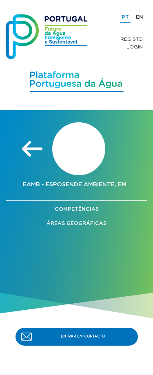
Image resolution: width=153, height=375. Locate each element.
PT (125, 17)
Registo (131, 39)
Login (134, 46)
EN (139, 17)
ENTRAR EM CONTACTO (83, 336)
